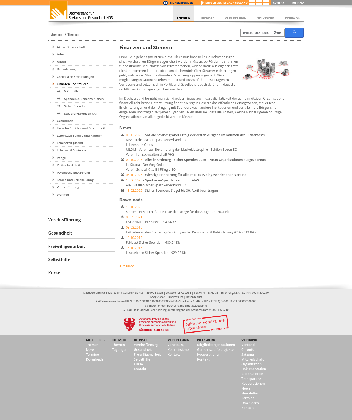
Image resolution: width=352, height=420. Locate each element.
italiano (297, 2)
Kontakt (279, 2)
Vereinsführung (68, 187)
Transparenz (251, 378)
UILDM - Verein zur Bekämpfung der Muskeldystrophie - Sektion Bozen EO (181, 149)
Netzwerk (206, 340)
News (90, 349)
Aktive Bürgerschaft (71, 47)
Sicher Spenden (181, 3)
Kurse (138, 364)
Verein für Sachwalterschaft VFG (150, 154)
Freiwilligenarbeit (147, 354)
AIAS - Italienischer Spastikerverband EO (156, 140)
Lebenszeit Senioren (71, 150)
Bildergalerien (252, 374)
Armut (61, 62)
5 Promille (71, 91)
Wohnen (63, 194)
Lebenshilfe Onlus (139, 144)
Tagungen (120, 349)
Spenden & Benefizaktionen (84, 99)
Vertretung (178, 340)
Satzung (247, 354)
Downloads (94, 359)
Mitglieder (96, 340)
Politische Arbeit (68, 165)
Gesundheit (65, 121)
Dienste (140, 340)
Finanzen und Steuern (72, 84)
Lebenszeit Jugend (70, 143)
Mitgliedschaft (252, 359)
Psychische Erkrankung (73, 172)
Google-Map (157, 297)
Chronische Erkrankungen (75, 77)
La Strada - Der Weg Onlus (145, 164)
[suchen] (262, 32)
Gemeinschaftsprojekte (215, 349)
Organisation (251, 364)
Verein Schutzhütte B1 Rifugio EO (151, 169)
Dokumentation (253, 369)
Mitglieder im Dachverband (226, 3)
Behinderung (66, 69)
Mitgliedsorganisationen (216, 344)
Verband (249, 340)
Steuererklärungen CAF (80, 113)
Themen (56, 34)
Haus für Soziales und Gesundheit (81, 128)
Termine (92, 354)
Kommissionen (179, 349)
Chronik (247, 349)
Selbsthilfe (142, 359)
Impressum (175, 297)
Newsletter (250, 393)
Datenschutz (194, 297)
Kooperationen (208, 354)
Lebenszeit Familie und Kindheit (79, 136)
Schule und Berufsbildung (75, 180)
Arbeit (61, 54)
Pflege (61, 158)
